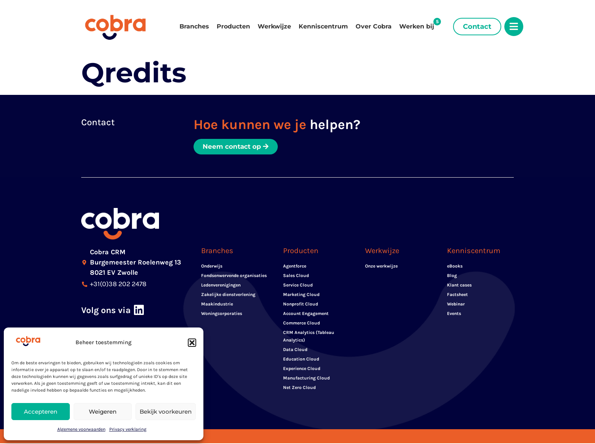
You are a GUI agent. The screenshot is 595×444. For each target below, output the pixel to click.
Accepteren (40, 411)
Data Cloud (295, 350)
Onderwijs (211, 266)
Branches (194, 26)
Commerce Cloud (301, 323)
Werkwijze (274, 26)
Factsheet (457, 295)
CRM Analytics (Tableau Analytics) (308, 337)
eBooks (455, 266)
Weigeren (102, 411)
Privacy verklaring (127, 429)
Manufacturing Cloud (306, 378)
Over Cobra (374, 26)
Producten (233, 26)
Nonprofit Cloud (300, 304)
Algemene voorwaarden (81, 429)
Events (454, 314)
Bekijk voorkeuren (166, 411)
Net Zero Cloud (299, 388)
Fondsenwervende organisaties (234, 276)
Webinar (456, 304)
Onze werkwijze (381, 266)
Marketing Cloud (301, 295)
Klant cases (459, 285)
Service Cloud (298, 285)
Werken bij (416, 26)
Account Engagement (306, 314)
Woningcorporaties (221, 314)
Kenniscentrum (323, 26)
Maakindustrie (217, 304)
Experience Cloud (301, 369)
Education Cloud (301, 359)
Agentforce (294, 266)
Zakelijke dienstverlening (228, 295)
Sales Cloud (296, 276)
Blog (452, 276)
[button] (192, 342)
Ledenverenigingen (221, 285)
